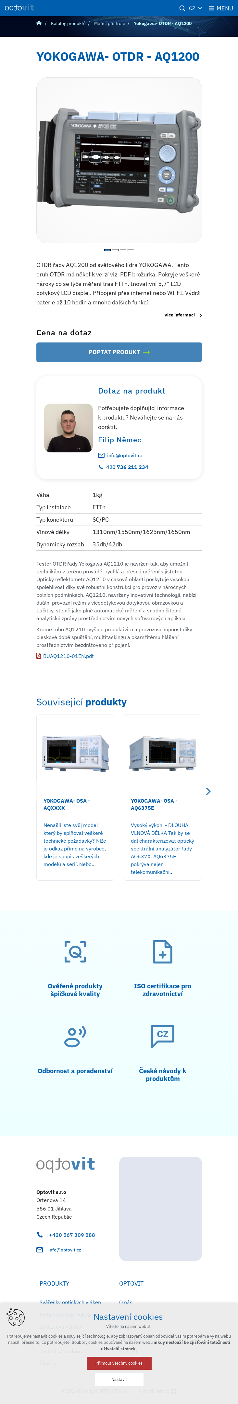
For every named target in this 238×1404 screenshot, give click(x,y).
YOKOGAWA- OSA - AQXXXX (67, 804)
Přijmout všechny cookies (119, 1363)
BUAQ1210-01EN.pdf (68, 656)
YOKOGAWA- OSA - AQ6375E (154, 804)
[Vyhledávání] (182, 8)
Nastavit (119, 1379)
